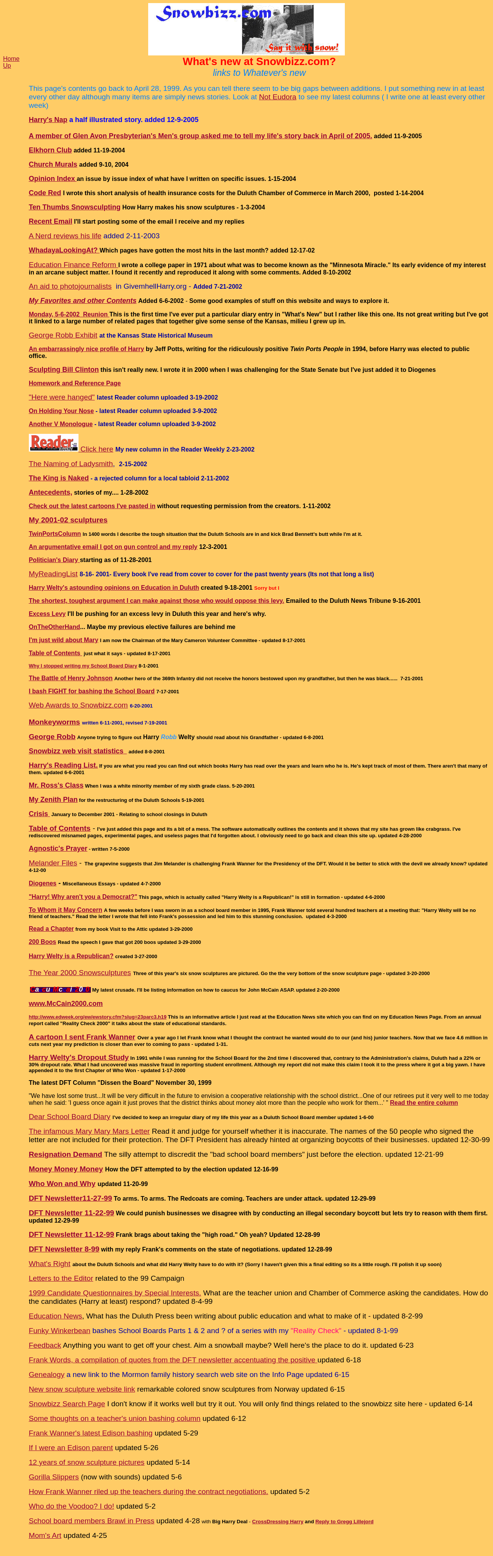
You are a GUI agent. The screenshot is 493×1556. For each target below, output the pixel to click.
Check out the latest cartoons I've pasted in (92, 506)
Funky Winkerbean (59, 1331)
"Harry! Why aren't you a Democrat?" (83, 896)
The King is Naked (59, 478)
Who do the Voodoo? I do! (71, 1506)
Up (7, 65)
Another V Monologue (61, 424)
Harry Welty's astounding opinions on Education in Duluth (114, 587)
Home (11, 58)
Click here (71, 449)
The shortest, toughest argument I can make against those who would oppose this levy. (156, 600)
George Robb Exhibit (63, 335)
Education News (55, 1316)
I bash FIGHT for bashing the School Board (92, 691)
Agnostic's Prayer (58, 848)
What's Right (49, 1264)
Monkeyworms (54, 722)
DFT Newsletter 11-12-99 (71, 1234)
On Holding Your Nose (61, 411)
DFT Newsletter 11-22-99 (71, 1213)
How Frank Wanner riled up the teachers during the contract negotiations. (148, 1491)
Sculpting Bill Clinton (64, 369)
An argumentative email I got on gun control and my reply (113, 547)
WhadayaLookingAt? (64, 250)
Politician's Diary (54, 560)
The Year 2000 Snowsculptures (80, 973)
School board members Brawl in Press (91, 1521)
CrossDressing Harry (277, 1521)
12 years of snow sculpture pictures (87, 1462)
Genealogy (47, 1374)
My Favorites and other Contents (83, 301)
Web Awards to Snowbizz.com (78, 705)
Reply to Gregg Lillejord (344, 1521)
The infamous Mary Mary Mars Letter (89, 1131)
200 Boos (42, 942)
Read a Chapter (51, 928)
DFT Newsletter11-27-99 (70, 1198)
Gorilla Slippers (54, 1477)
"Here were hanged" (62, 397)
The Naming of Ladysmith (71, 464)
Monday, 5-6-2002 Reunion (69, 314)
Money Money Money (66, 1169)
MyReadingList (53, 574)
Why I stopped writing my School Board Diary (83, 666)
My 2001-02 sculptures (68, 520)
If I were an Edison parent (71, 1448)
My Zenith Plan (53, 799)
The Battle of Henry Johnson (71, 678)
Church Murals (53, 164)
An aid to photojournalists (70, 286)
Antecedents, (50, 492)
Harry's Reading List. (63, 765)
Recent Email (50, 221)
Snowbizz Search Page (67, 1404)
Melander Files (53, 863)
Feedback (45, 1345)
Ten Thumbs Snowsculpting (75, 207)
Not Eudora (277, 97)
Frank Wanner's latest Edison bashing (91, 1433)
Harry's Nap (48, 120)
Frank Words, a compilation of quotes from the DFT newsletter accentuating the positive (173, 1360)
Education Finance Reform (74, 265)
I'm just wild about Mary (64, 640)
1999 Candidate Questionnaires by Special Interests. (115, 1293)
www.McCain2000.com (66, 1003)
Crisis (39, 814)
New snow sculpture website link (82, 1389)
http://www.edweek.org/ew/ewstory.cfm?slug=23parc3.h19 (98, 1017)
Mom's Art (45, 1535)
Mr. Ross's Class (56, 785)
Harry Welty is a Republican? (71, 956)
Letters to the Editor (61, 1278)
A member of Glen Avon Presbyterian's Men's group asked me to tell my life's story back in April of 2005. (200, 136)
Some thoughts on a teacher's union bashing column (115, 1418)
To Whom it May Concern (65, 910)
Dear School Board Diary (69, 1117)
